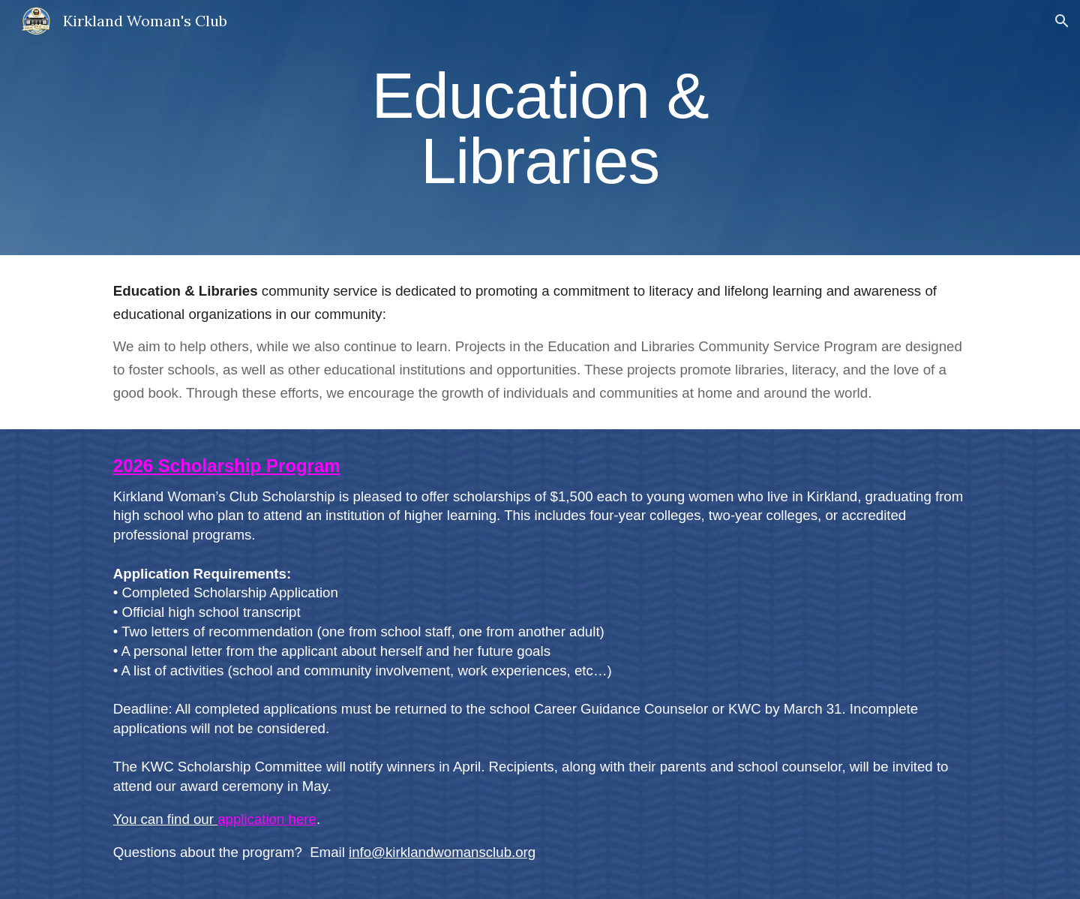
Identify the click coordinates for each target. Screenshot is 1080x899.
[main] (540, 128)
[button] (1062, 21)
